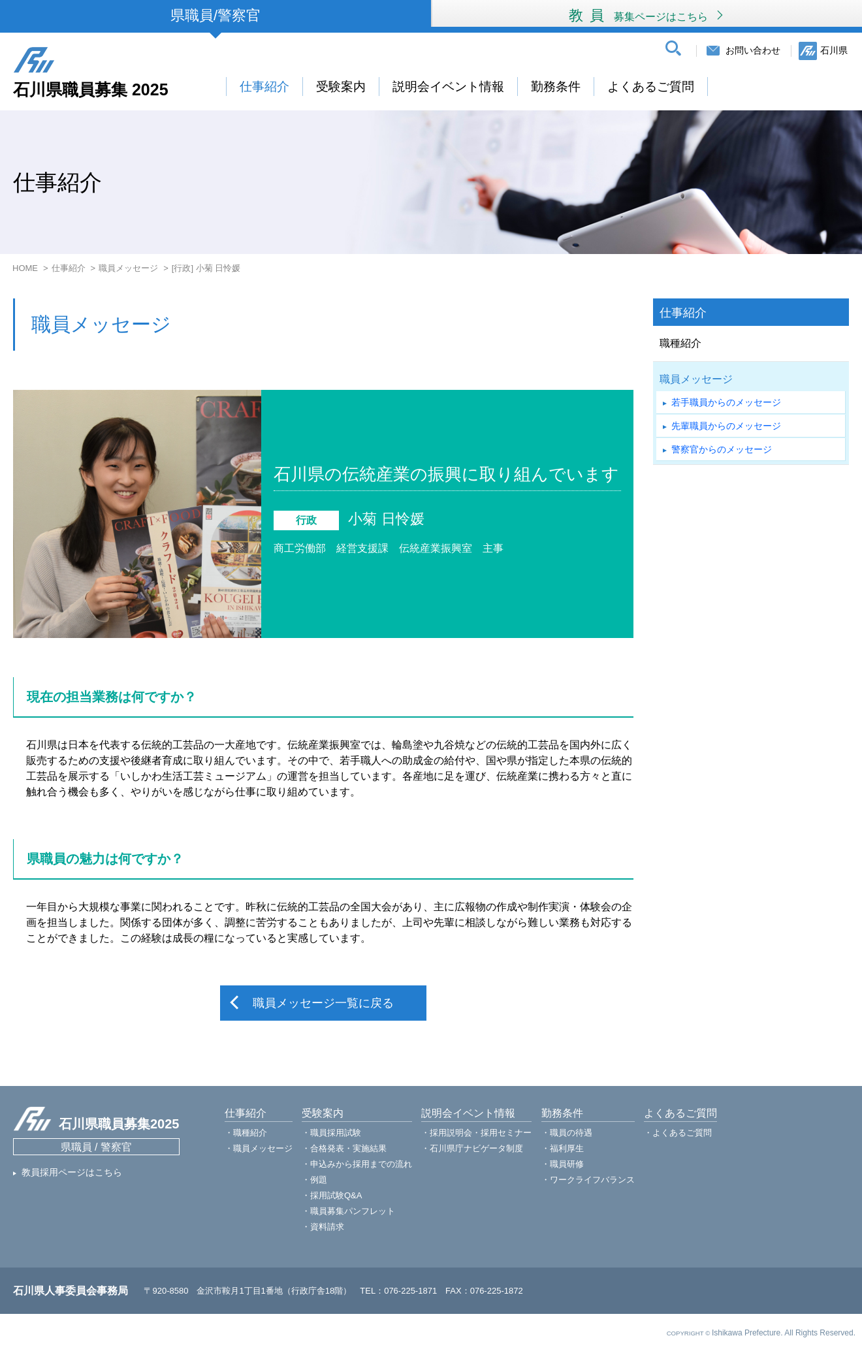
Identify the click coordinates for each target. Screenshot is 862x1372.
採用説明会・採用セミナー (481, 1133)
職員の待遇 (571, 1133)
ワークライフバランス (592, 1180)
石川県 (834, 50)
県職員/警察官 (215, 15)
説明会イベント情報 (448, 86)
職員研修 (567, 1164)
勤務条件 (556, 86)
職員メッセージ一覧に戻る (323, 1003)
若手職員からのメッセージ (726, 402)
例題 (318, 1180)
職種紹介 (680, 343)
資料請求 (327, 1227)
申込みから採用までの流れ (361, 1164)
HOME (25, 268)
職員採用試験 (335, 1133)
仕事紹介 (264, 86)
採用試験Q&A (336, 1195)
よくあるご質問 (650, 86)
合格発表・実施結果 (348, 1148)
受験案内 (341, 86)
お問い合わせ (753, 50)
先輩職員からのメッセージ (726, 426)
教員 (647, 15)
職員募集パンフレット (352, 1211)
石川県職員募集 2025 (90, 88)
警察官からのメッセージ (721, 449)
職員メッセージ (128, 268)
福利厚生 (567, 1148)
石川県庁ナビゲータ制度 (476, 1148)
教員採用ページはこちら (72, 1172)
